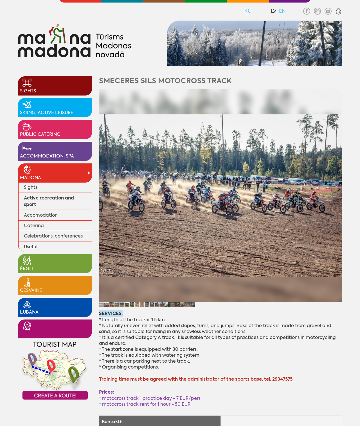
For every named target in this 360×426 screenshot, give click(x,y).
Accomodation (41, 215)
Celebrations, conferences (53, 236)
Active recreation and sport (49, 201)
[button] (338, 11)
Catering (34, 225)
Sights (30, 187)
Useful (30, 247)
